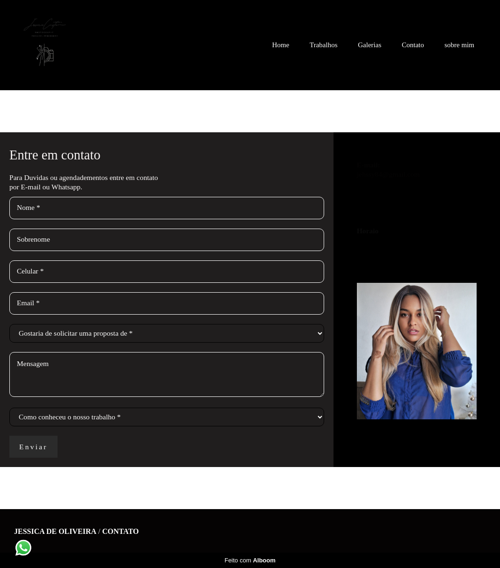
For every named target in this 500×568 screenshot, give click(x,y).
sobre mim (459, 45)
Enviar (33, 447)
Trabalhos (323, 45)
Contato (413, 45)
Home (281, 45)
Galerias (369, 45)
